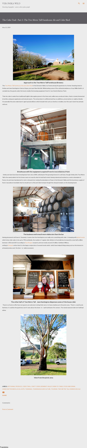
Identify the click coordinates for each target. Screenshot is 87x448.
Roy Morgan (28, 242)
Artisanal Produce (15, 386)
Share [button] (4, 395)
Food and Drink (69, 386)
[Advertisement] (43, 429)
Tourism (54, 389)
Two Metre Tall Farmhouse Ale (69, 389)
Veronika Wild (11, 3)
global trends (81, 237)
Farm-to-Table (58, 386)
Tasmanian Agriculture (41, 389)
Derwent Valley (46, 386)
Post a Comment (7, 409)
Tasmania (28, 389)
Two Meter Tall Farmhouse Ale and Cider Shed (19, 85)
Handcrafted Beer (9, 389)
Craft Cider (35, 386)
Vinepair (10, 245)
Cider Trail (27, 386)
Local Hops (20, 389)
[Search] (79, 3)
